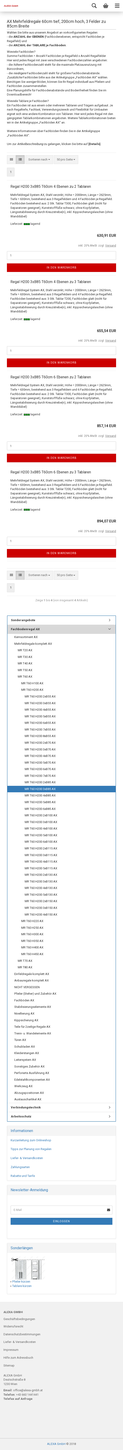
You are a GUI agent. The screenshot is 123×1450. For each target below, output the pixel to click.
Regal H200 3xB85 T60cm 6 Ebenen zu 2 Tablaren (50, 377)
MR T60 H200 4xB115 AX (41, 861)
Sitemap (9, 1365)
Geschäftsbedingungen (19, 1319)
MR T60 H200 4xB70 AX (40, 756)
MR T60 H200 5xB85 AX (40, 802)
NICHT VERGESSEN (27, 987)
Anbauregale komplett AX (31, 980)
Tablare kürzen (22, 1286)
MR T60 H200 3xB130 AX (41, 881)
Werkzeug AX (23, 1086)
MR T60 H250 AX (32, 927)
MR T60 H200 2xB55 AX (40, 696)
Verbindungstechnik (26, 1107)
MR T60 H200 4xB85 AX (40, 795)
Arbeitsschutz (21, 1116)
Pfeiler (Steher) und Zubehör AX (35, 993)
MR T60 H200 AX (32, 689)
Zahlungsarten (20, 1167)
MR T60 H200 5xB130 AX (41, 894)
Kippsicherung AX (26, 1020)
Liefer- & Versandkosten (27, 1158)
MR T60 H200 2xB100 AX (41, 815)
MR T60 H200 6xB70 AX (40, 769)
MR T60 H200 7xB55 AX (40, 729)
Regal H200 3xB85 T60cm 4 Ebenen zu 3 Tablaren (50, 282)
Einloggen (61, 1221)
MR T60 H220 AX (32, 921)
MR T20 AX (25, 650)
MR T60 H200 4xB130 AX (41, 888)
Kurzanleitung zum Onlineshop (31, 1140)
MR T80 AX (25, 967)
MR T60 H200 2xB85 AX (40, 782)
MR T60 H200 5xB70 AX (40, 762)
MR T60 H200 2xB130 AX (41, 874)
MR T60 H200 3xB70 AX (40, 749)
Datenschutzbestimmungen (21, 1334)
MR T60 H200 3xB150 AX (41, 908)
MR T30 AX (25, 657)
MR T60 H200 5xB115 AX (41, 868)
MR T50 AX (25, 670)
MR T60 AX (25, 676)
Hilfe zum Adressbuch (18, 1357)
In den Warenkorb (62, 267)
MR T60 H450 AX (32, 954)
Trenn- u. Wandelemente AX (32, 1033)
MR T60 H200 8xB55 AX (40, 736)
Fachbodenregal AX (25, 629)
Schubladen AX (24, 1046)
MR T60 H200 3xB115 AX (41, 855)
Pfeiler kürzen (21, 1281)
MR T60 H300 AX (32, 934)
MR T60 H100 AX (32, 683)
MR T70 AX (25, 961)
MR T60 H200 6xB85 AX (40, 809)
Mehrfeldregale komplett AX (33, 643)
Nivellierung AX (24, 1013)
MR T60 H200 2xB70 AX (40, 742)
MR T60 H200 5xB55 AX (40, 716)
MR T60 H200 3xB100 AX (41, 822)
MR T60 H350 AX (32, 941)
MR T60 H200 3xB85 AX (40, 789)
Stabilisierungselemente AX (32, 1007)
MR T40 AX (25, 663)
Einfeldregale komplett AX (31, 974)
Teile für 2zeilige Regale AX (32, 1026)
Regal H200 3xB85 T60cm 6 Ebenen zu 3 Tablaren (50, 472)
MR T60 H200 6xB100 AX (41, 841)
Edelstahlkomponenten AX (32, 1079)
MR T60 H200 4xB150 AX (41, 914)
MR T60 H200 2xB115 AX (41, 848)
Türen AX (20, 1040)
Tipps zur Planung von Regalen (31, 1149)
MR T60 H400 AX (32, 947)
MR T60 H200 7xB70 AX (40, 775)
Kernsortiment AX (26, 637)
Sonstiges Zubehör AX (29, 1066)
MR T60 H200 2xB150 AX (41, 901)
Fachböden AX (24, 1000)
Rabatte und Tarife (23, 1176)
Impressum (10, 1349)
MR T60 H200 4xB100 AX (41, 828)
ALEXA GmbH (56, 1444)
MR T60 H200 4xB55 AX (40, 709)
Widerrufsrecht (13, 1326)
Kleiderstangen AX (26, 1053)
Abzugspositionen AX (29, 1093)
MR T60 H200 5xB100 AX (41, 835)
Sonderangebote (23, 620)
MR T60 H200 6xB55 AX (40, 723)
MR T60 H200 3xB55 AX (40, 703)
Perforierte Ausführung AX (31, 1073)
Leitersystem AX (25, 1059)
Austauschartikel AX (27, 1099)
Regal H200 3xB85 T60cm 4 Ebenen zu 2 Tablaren (50, 186)
